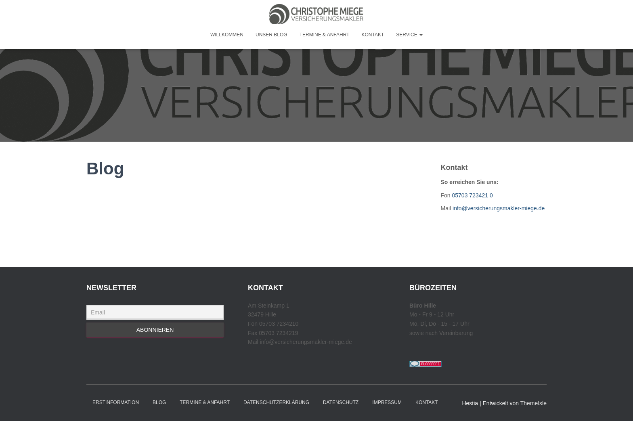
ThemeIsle (533, 403)
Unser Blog (271, 35)
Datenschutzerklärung (276, 402)
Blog (159, 402)
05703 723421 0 (472, 195)
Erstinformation (115, 402)
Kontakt (372, 35)
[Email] (155, 312)
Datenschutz (340, 402)
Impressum (387, 402)
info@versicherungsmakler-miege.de (499, 208)
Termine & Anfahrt (325, 35)
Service (409, 35)
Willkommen (226, 35)
